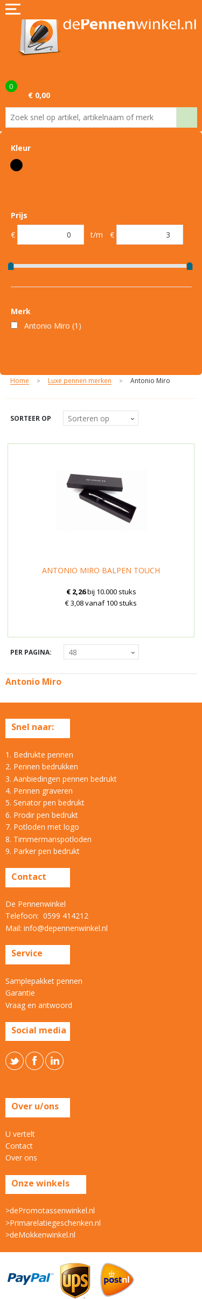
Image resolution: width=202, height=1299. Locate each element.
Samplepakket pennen (43, 981)
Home (19, 381)
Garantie (20, 993)
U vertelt (20, 1134)
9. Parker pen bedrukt (42, 851)
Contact (19, 1146)
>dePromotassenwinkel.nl (50, 1210)
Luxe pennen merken (80, 381)
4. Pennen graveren (39, 791)
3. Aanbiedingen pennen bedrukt (61, 779)
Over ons (21, 1157)
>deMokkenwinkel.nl (40, 1234)
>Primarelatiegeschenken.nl (53, 1223)
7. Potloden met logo (42, 827)
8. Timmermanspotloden (48, 839)
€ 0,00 (39, 95)
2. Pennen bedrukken (41, 766)
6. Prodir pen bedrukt (41, 815)
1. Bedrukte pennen (39, 754)
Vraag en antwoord (38, 1005)
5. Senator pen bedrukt (45, 802)
